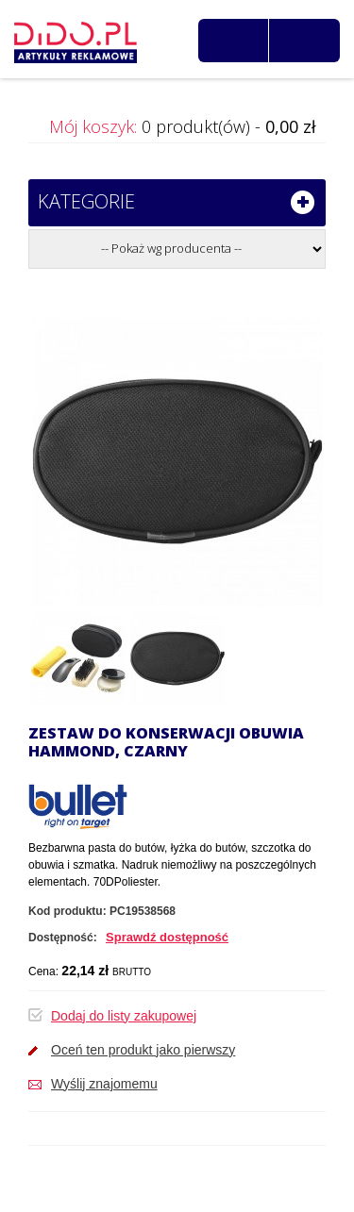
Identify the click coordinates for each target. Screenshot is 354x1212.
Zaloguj (310, 40)
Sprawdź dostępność (167, 937)
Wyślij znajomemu (104, 1083)
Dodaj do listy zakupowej (123, 1015)
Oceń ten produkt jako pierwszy (143, 1049)
